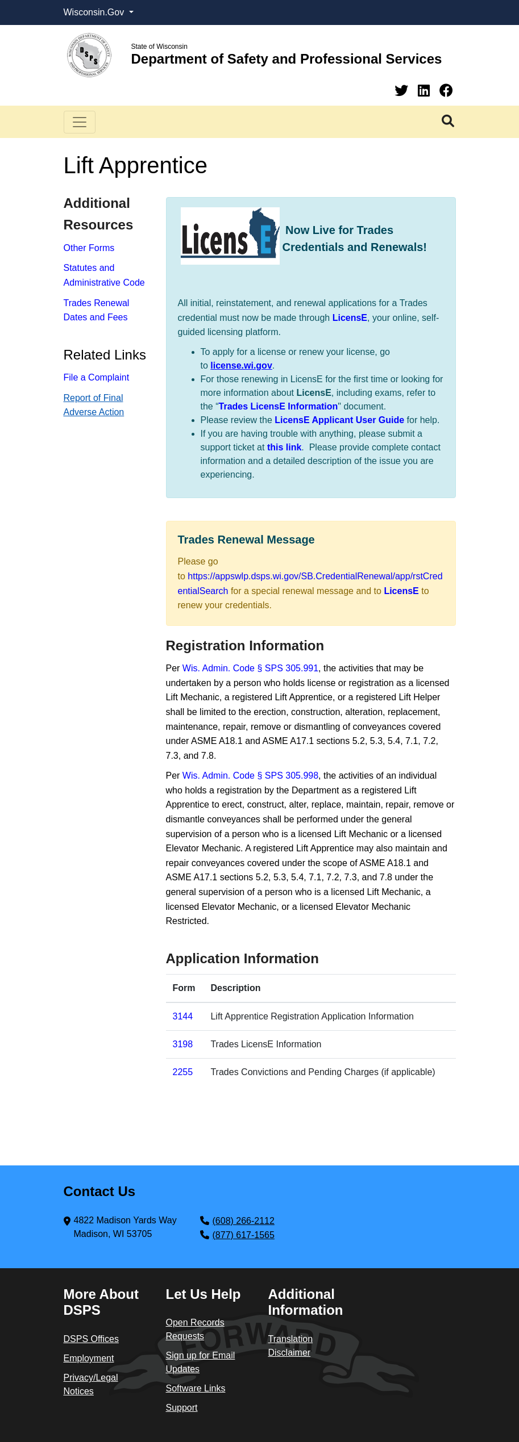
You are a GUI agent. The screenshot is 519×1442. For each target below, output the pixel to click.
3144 (183, 1016)
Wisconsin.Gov (95, 12)
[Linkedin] (426, 90)
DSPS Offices (91, 1339)
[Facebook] (446, 90)
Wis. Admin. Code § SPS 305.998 (250, 775)
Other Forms (89, 248)
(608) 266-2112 (244, 1221)
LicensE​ (401, 591)
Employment (89, 1358)
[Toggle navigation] (80, 122)
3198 (183, 1044)
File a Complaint (97, 377)
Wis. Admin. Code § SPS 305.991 (250, 668)
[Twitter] (403, 90)
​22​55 (183, 1072)
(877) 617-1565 (244, 1235)
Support (182, 1407)
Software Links (196, 1388)
